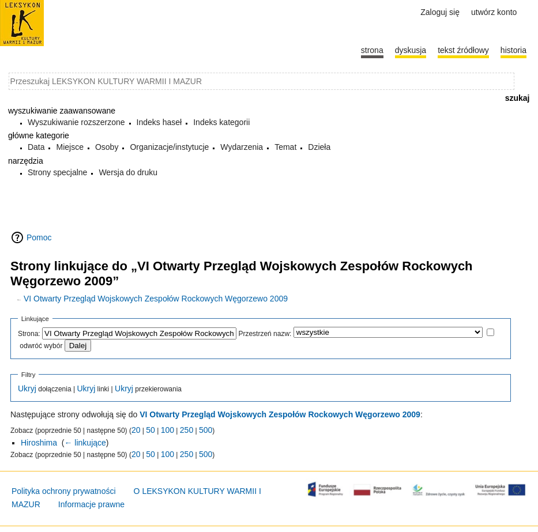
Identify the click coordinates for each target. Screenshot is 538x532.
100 (167, 430)
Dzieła (319, 147)
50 (150, 430)
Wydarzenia (241, 147)
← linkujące (85, 442)
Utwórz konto (494, 12)
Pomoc (39, 237)
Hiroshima (39, 442)
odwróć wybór (41, 346)
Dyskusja (410, 50)
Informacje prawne (91, 504)
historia (513, 50)
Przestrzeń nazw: (264, 334)
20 (136, 430)
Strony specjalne (58, 172)
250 (186, 430)
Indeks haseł (159, 122)
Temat (285, 147)
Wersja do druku (128, 172)
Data (36, 147)
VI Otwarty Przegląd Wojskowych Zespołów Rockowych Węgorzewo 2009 (156, 298)
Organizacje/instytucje (169, 147)
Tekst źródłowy (463, 50)
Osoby (106, 147)
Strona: (29, 334)
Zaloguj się (440, 12)
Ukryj (27, 388)
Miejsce (69, 147)
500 (205, 430)
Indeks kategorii (221, 122)
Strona (372, 50)
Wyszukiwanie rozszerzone (76, 122)
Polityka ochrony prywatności (64, 491)
